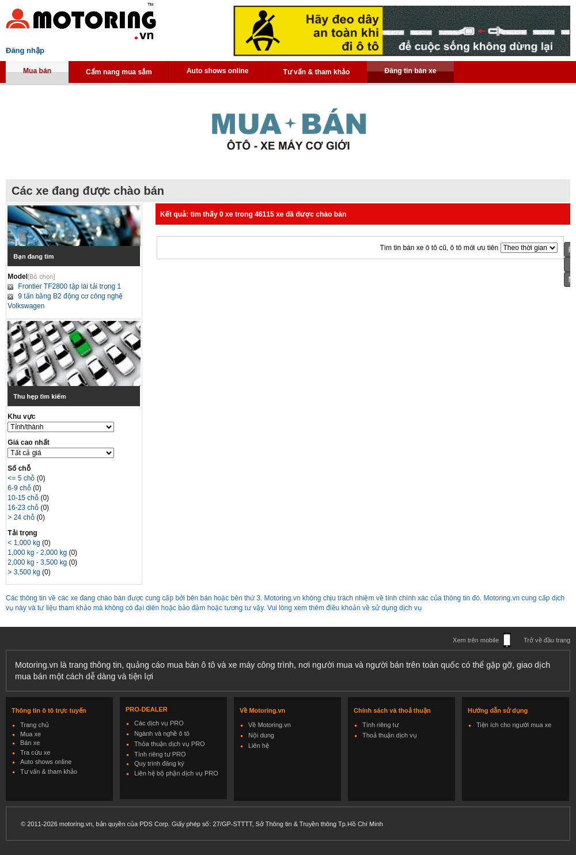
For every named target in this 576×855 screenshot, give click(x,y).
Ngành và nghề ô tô (162, 733)
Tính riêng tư (380, 724)
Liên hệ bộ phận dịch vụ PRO (176, 773)
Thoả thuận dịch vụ (389, 735)
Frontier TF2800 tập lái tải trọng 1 (69, 286)
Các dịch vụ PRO (159, 723)
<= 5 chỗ (21, 478)
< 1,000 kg (24, 543)
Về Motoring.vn (269, 724)
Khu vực (21, 417)
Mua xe (30, 734)
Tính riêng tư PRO (160, 754)
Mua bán (37, 71)
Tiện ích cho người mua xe (513, 724)
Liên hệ (258, 745)
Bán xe (30, 742)
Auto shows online (218, 71)
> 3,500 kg (24, 572)
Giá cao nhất (28, 442)
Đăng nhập (25, 50)
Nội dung (261, 735)
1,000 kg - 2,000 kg (38, 552)
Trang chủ (34, 724)
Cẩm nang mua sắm (119, 72)
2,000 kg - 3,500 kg (38, 562)
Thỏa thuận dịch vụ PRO (169, 743)
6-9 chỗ (20, 488)
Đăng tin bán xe (410, 71)
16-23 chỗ (23, 508)
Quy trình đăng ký (159, 763)
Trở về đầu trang (547, 640)
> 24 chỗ (21, 517)
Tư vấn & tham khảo (316, 72)
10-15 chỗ (23, 498)
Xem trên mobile (476, 640)
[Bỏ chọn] (41, 276)
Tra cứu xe (35, 752)
